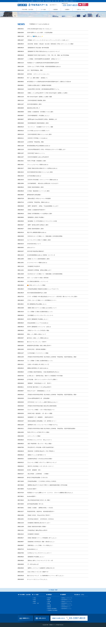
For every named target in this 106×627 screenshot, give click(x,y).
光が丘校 (49, 605)
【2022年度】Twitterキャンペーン (36, 153)
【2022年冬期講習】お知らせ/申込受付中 (38, 157)
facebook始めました (32, 549)
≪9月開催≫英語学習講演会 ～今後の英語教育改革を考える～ (43, 372)
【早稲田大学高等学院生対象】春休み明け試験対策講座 (42, 406)
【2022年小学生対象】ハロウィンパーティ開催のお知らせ (42, 179)
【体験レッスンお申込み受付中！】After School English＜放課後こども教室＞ (47, 93)
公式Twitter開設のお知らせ (34, 175)
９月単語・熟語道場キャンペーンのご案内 (39, 191)
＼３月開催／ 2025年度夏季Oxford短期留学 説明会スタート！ (44, 59)
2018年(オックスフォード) (66, 597)
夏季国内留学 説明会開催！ (34, 194)
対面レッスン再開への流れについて (36, 334)
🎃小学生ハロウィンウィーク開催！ (36, 285)
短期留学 (67, 9)
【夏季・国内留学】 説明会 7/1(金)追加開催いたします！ (43, 206)
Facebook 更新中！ (32, 488)
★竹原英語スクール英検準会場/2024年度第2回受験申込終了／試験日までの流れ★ (49, 81)
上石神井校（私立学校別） (52, 610)
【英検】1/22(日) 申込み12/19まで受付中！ (39, 515)
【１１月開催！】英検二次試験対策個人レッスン (40, 360)
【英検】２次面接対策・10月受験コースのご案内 (40, 111)
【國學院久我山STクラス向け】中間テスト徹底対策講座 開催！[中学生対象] (47, 485)
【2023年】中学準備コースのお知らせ (37, 138)
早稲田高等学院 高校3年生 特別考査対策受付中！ (41, 511)
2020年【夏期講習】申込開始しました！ (38, 319)
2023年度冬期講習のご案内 (34, 104)
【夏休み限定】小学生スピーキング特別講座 (39, 198)
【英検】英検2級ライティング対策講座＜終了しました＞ (42, 537)
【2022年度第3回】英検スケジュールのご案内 (39, 134)
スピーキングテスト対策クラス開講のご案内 (39, 240)
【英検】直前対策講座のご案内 (35, 187)
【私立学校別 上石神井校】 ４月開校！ (38, 473)
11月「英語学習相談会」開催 (35, 70)
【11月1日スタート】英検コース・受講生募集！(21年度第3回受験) (44, 274)
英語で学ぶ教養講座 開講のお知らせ (36, 232)
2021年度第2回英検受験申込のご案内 (37, 292)
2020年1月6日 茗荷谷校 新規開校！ (37, 349)
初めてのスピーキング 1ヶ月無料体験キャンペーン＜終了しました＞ (45, 575)
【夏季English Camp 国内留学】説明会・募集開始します (42, 119)
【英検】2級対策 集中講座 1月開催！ (37, 526)
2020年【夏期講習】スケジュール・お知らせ (39, 326)
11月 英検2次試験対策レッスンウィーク (37, 281)
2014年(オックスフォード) (66, 605)
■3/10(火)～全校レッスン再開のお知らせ (38, 338)
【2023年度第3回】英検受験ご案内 (36, 100)
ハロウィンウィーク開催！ (34, 436)
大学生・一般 (35, 603)
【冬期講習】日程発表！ (33, 534)
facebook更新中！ (32, 496)
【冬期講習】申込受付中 (33, 266)
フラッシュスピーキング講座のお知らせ (37, 164)
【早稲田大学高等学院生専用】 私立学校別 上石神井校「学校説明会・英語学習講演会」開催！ (52, 356)
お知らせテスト (31, 247)
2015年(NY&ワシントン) (66, 603)
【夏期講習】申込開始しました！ (36, 556)
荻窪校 (48, 599)
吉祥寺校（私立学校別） (52, 608)
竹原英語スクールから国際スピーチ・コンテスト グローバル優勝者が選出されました (50, 492)
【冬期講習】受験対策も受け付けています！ (39, 522)
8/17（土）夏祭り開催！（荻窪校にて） (37, 77)
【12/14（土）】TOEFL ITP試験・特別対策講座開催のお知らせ (44, 66)
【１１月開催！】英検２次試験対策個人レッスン (40, 311)
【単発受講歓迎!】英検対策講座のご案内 (38, 123)
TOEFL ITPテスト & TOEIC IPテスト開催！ (38, 432)
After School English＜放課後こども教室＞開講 (39, 96)
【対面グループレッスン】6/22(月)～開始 (38, 330)
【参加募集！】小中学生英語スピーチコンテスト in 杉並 (42, 221)
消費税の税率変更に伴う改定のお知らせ (37, 368)
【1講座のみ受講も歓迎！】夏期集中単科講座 (39, 85)
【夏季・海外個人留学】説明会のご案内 (37, 225)
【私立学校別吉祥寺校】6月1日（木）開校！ (39, 500)
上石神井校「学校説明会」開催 (35, 142)
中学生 (34, 599)
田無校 (48, 603)
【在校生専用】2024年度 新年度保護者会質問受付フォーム (43, 89)
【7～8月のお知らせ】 (33, 564)
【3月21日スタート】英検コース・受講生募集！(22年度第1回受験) (44, 236)
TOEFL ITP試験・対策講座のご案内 (36, 160)
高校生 (34, 601)
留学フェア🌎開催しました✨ (35, 36)
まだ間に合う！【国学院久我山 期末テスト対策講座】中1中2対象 (45, 375)
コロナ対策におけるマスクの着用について (38, 130)
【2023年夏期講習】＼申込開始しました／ (39, 115)
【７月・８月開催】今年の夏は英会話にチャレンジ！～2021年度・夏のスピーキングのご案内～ (52, 296)
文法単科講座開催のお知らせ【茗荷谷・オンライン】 (41, 255)
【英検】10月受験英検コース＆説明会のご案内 (39, 213)
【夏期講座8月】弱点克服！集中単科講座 (38, 47)
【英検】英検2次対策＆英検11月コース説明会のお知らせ (42, 168)
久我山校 (49, 601)
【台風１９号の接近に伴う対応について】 (38, 364)
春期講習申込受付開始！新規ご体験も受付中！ (39, 345)
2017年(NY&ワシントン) (66, 599)
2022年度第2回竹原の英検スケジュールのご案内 (40, 172)
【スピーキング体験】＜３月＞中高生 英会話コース (40, 409)
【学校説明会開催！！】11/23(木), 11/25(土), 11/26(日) (41, 481)
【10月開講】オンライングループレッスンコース (40, 315)
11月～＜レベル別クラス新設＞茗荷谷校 (37, 277)
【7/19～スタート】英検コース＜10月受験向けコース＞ (42, 300)
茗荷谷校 (49, 606)
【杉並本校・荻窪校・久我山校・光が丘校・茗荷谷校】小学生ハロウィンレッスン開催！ (50, 44)
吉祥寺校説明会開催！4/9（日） (35, 504)
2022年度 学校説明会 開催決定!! (35, 251)
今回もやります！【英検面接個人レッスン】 (39, 390)
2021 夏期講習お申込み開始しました (37, 304)
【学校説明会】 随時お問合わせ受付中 (37, 530)
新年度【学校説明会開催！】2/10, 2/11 (37, 477)
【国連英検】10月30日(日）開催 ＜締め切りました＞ (41, 541)
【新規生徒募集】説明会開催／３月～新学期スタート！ (42, 421)
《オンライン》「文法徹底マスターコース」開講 (40, 126)
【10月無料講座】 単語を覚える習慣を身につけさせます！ (43, 183)
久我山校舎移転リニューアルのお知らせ (37, 323)
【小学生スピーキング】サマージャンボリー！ (39, 553)
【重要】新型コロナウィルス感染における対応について (42, 307)
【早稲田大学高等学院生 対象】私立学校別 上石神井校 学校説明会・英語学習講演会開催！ (51, 428)
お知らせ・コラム (81, 9)
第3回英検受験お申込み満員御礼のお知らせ (38, 145)
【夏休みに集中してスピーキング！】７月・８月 (40, 560)
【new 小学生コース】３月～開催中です (37, 571)
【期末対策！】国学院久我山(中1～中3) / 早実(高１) (40, 451)
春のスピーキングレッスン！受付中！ (37, 341)
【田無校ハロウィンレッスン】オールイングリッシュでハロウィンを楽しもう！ (48, 40)
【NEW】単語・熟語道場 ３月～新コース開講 (39, 413)
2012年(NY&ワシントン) (66, 608)
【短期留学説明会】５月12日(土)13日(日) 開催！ (40, 458)
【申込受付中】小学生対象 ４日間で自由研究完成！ (40, 447)
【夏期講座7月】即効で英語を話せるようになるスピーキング (43, 51)
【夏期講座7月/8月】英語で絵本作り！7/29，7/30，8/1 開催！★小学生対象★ (48, 55)
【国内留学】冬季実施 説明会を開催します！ (39, 270)
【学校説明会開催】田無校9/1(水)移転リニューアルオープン (43, 289)
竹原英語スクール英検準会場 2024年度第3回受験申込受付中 (43, 62)
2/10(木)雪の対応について (34, 243)
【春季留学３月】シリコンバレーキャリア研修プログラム (42, 424)
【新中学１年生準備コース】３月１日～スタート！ (40, 466)
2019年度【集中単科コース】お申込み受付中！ (39, 387)
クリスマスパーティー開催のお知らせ (37, 262)
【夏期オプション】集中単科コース (36, 455)
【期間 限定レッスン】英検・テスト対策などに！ (40, 545)
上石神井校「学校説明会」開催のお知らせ (38, 202)
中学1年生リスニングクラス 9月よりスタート (39, 439)
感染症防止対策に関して (33, 108)
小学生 (34, 597)
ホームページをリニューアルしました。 (37, 579)
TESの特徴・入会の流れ (27, 9)
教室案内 (56, 9)
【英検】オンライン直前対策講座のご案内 (38, 258)
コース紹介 (43, 9)
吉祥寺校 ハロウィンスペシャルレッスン (38, 74)
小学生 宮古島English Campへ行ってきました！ (39, 28)
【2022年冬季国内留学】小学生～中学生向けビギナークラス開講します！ (46, 149)
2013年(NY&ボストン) (65, 606)
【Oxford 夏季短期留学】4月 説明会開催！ (38, 398)
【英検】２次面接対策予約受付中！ (36, 209)
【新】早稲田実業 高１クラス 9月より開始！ (39, 443)
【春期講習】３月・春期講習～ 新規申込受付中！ (40, 417)
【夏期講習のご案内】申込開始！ (36, 217)
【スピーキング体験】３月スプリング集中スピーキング (42, 462)
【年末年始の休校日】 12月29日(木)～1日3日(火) (40, 519)
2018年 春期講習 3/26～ (34, 470)
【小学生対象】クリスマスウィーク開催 (37, 353)
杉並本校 (49, 597)
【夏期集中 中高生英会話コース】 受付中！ (39, 383)
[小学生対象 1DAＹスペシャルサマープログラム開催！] (42, 379)
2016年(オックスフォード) (66, 601)
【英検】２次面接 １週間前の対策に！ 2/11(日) (40, 507)
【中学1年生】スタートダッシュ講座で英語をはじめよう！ (42, 402)
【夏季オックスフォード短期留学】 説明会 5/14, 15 (40, 568)
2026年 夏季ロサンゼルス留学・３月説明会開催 (39, 32)
